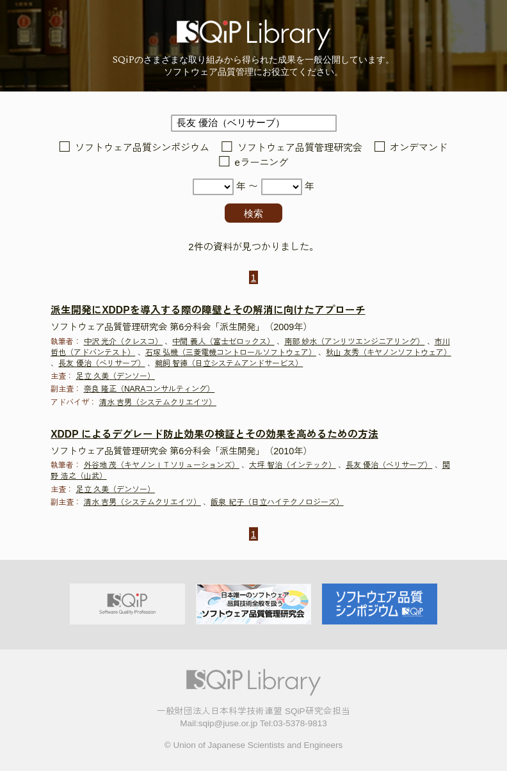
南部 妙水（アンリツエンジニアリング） (354, 341)
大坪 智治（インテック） (292, 465)
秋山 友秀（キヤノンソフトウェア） (388, 352)
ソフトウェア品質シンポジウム (142, 147)
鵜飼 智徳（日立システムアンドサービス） (229, 363)
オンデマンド (418, 147)
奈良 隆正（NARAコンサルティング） (149, 389)
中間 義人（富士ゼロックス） (223, 341)
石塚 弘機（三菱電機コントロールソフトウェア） (230, 352)
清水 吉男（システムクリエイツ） (157, 402)
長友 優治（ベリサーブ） (101, 363)
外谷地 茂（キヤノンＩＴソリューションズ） (161, 465)
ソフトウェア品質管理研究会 (299, 147)
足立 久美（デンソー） (115, 376)
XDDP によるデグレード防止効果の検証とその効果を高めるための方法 (214, 434)
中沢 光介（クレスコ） (123, 341)
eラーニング (261, 162)
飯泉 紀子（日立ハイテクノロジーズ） (277, 502)
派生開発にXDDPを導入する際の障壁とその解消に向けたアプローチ (208, 310)
